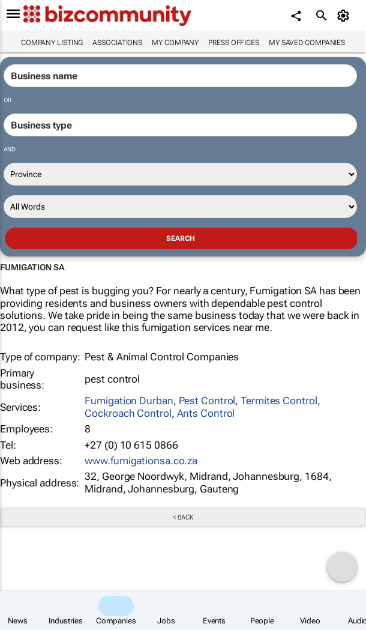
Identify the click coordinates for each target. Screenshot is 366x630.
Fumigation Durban (129, 401)
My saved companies (307, 42)
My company (175, 42)
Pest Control (207, 401)
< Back (182, 517)
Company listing (52, 42)
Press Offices (233, 42)
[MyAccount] (345, 16)
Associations (117, 42)
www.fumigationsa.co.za (141, 461)
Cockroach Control (128, 413)
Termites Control (279, 401)
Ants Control (206, 413)
